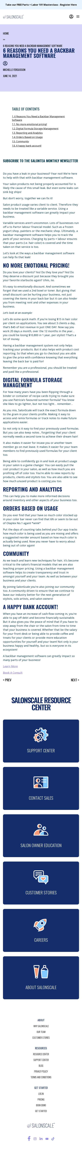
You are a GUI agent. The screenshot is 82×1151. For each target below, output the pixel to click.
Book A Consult (13, 672)
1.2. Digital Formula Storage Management (35, 128)
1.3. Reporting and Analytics (27, 132)
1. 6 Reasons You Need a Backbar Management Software (38, 118)
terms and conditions (41, 1077)
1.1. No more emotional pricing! (29, 124)
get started (41, 1111)
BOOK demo (41, 1105)
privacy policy (41, 1071)
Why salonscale (41, 1026)
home (6, 33)
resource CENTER (41, 1054)
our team (41, 1032)
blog (41, 1065)
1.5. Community (20, 141)
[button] (78, 16)
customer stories (41, 1037)
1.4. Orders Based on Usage (27, 137)
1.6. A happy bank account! (26, 145)
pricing (41, 1099)
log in (41, 1094)
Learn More (10, 666)
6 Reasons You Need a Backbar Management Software (32, 46)
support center (41, 1060)
